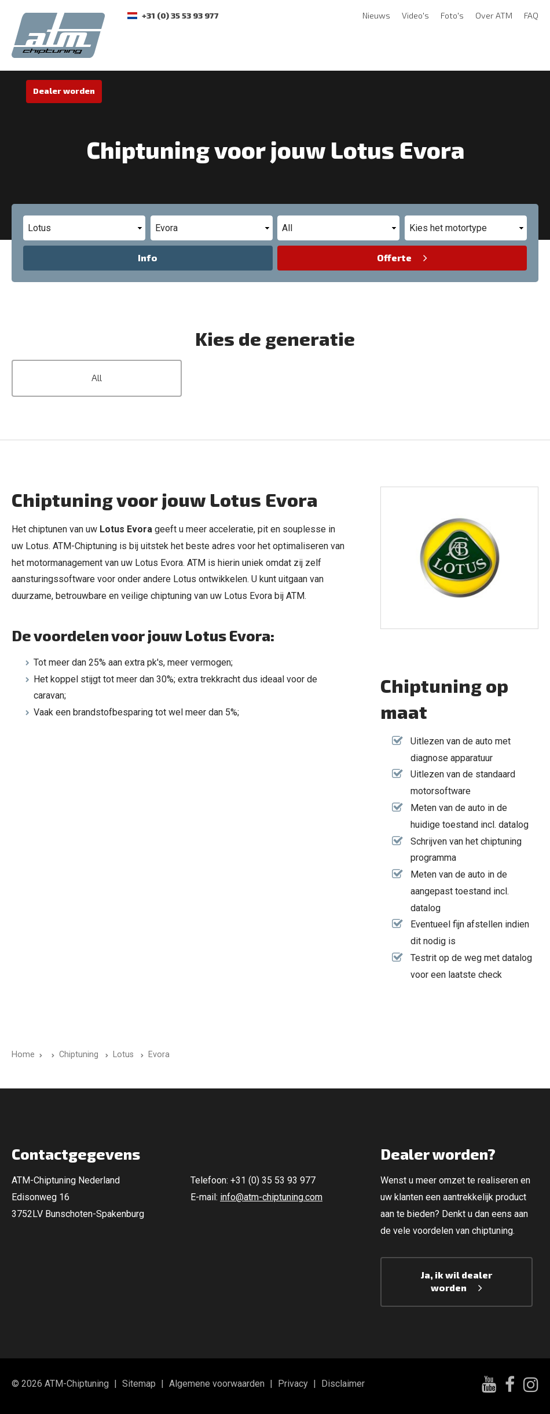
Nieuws (376, 15)
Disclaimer (343, 1383)
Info (147, 257)
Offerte (394, 257)
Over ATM (493, 15)
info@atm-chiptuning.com (271, 1197)
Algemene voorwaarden (217, 1383)
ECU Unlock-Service (429, 51)
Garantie (310, 51)
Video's (415, 15)
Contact (359, 51)
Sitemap (139, 1383)
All (96, 377)
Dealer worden (64, 91)
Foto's (452, 15)
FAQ (531, 15)
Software (137, 51)
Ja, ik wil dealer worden (456, 1281)
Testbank (190, 51)
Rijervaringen (251, 51)
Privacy (293, 1383)
